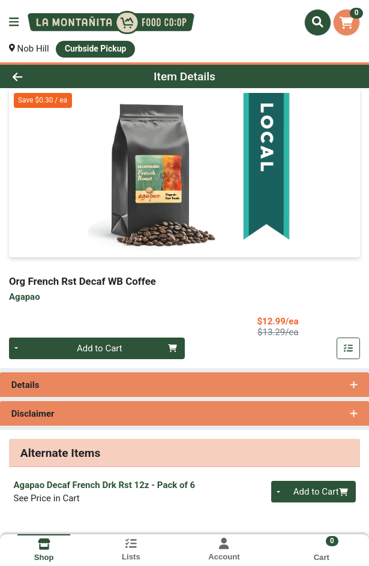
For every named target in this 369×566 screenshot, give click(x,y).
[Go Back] (53, 76)
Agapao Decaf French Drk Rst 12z (105, 485)
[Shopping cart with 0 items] (346, 22)
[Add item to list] (349, 348)
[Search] (317, 22)
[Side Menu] (14, 22)
